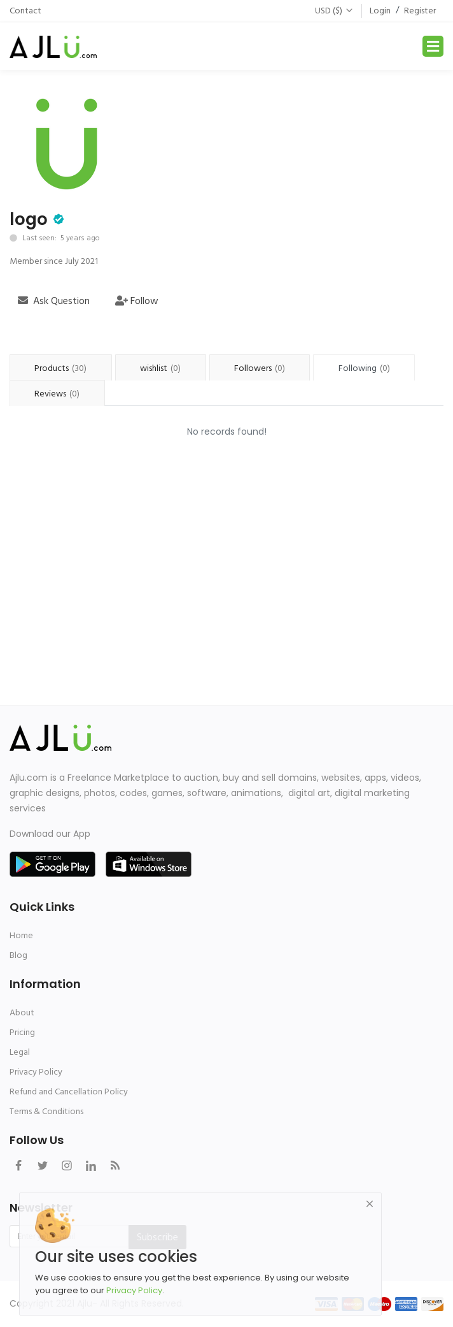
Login (380, 10)
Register (420, 10)
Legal (20, 1052)
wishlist (160, 368)
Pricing (22, 1032)
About (22, 1012)
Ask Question (54, 301)
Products (60, 368)
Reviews (57, 393)
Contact (25, 10)
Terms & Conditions (46, 1111)
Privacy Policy (36, 1071)
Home (21, 935)
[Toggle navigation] (432, 46)
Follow (136, 301)
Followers (259, 368)
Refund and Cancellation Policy (69, 1091)
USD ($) (334, 10)
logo (29, 219)
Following (364, 368)
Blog (18, 955)
